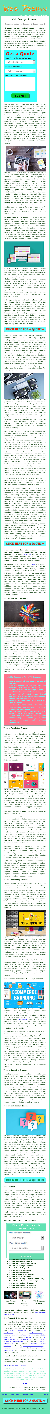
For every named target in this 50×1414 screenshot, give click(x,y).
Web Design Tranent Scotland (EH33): (19, 28)
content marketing (19, 1335)
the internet (20, 41)
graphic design (36, 1333)
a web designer (14, 1328)
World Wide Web (13, 45)
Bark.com (27, 554)
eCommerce (23, 1019)
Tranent (32, 564)
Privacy (45, 1394)
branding (27, 1337)
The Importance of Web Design (16, 217)
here (23, 1216)
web (45, 490)
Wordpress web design (23, 497)
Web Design (8, 564)
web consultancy (19, 1348)
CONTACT (36, 15)
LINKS (25, 15)
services (14, 490)
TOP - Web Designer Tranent (15, 1365)
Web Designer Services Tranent (20, 1220)
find (10, 1190)
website (7, 37)
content (36, 459)
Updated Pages (27, 1394)
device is (42, 462)
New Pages (15, 1394)
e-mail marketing (18, 1331)
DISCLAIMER (44, 15)
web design (33, 590)
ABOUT (30, 15)
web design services (26, 538)
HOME (20, 15)
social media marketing (33, 1346)
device (34, 446)
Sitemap (5, 1394)
